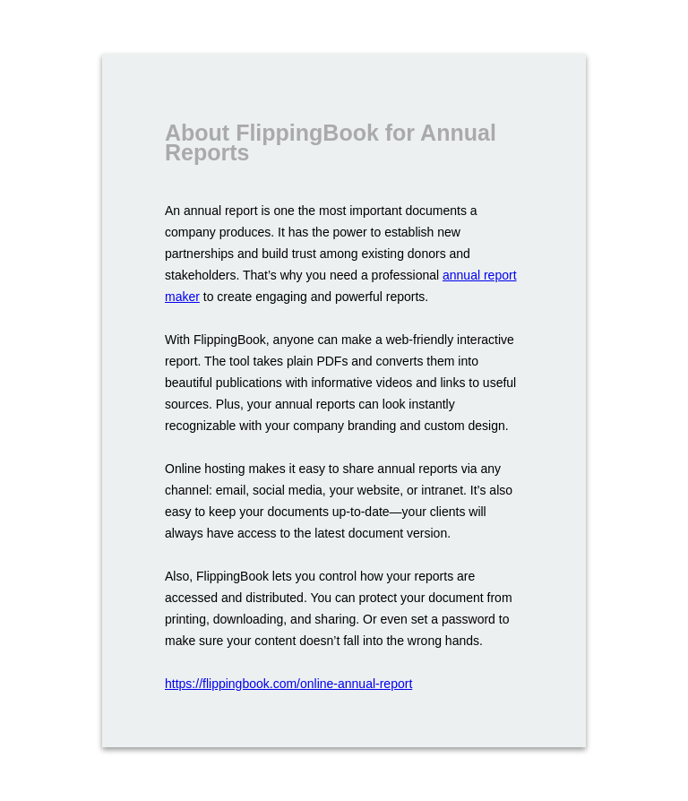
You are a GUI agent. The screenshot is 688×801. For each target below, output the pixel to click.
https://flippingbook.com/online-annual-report (288, 683)
